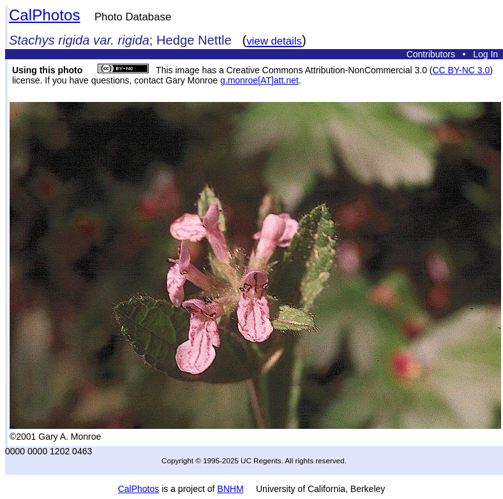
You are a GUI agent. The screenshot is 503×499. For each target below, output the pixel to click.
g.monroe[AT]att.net (259, 80)
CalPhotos (44, 15)
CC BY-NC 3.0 (461, 70)
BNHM (230, 489)
